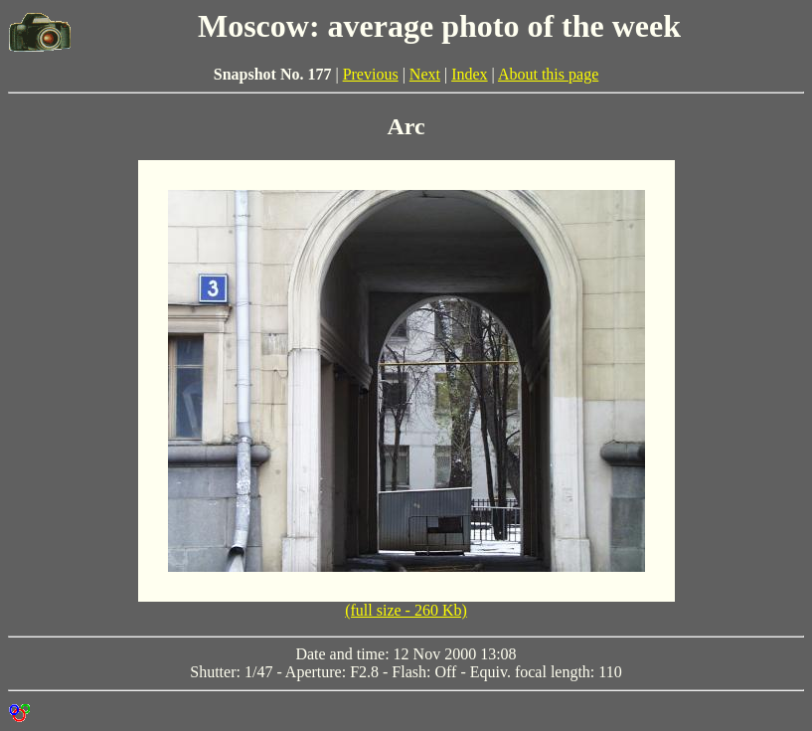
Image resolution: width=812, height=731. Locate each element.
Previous (371, 74)
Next (424, 74)
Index (469, 74)
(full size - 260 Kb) (406, 610)
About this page (548, 74)
